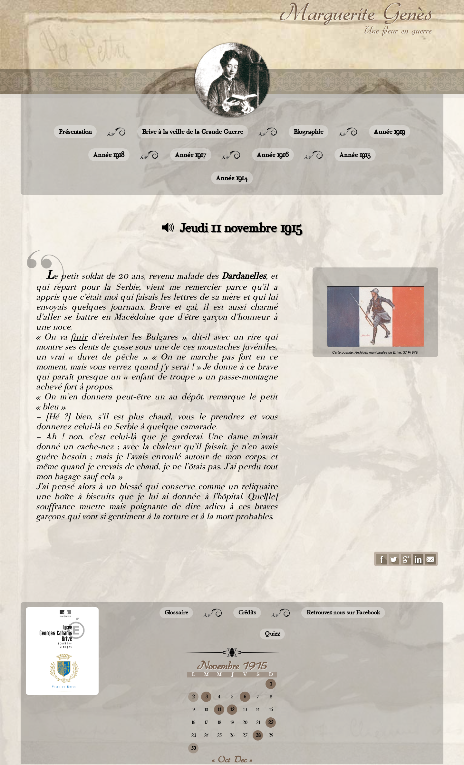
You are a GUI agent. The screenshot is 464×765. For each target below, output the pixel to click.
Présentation (75, 131)
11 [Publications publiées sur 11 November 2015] (219, 709)
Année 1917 (190, 155)
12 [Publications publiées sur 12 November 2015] (232, 709)
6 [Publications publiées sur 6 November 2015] (245, 697)
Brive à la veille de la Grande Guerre (192, 131)
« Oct (221, 759)
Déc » (243, 759)
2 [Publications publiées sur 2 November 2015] (193, 697)
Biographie (308, 131)
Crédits (247, 613)
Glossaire (176, 613)
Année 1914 (232, 178)
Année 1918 (108, 155)
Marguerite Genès (356, 12)
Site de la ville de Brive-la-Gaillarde (64, 673)
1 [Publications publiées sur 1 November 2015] (271, 684)
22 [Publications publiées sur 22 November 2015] (270, 722)
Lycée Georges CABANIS (62, 629)
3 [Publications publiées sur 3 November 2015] (206, 697)
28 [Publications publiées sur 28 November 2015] (258, 735)
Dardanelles (244, 276)
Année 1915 (355, 155)
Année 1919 (389, 131)
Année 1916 (273, 155)
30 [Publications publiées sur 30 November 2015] (193, 748)
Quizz (272, 634)
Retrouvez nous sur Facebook (343, 613)
